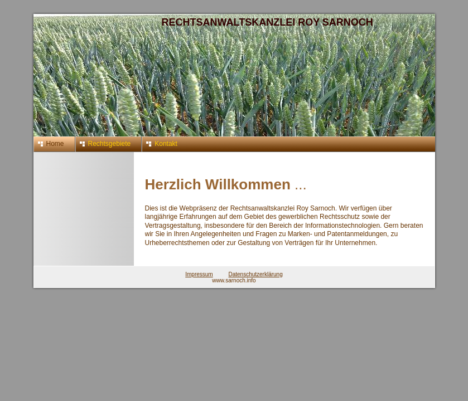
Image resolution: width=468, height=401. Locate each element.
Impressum (199, 274)
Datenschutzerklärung (255, 274)
